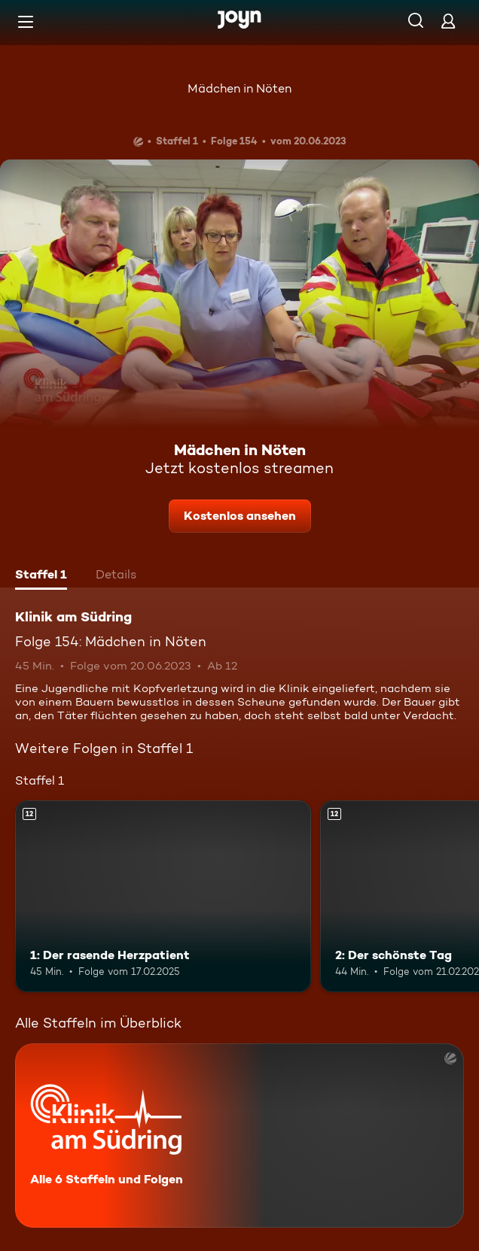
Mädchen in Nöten (239, 88)
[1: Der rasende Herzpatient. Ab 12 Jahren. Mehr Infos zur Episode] (163, 896)
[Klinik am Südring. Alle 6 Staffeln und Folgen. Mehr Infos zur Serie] (239, 1135)
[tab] (41, 576)
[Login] (448, 21)
